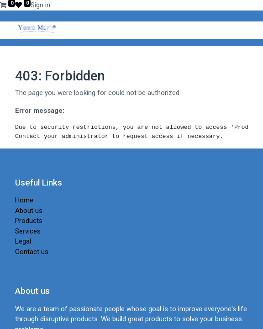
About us (28, 211)
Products (28, 221)
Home (24, 200)
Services (28, 231)
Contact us (31, 252)
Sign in (40, 5)
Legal (23, 241)
